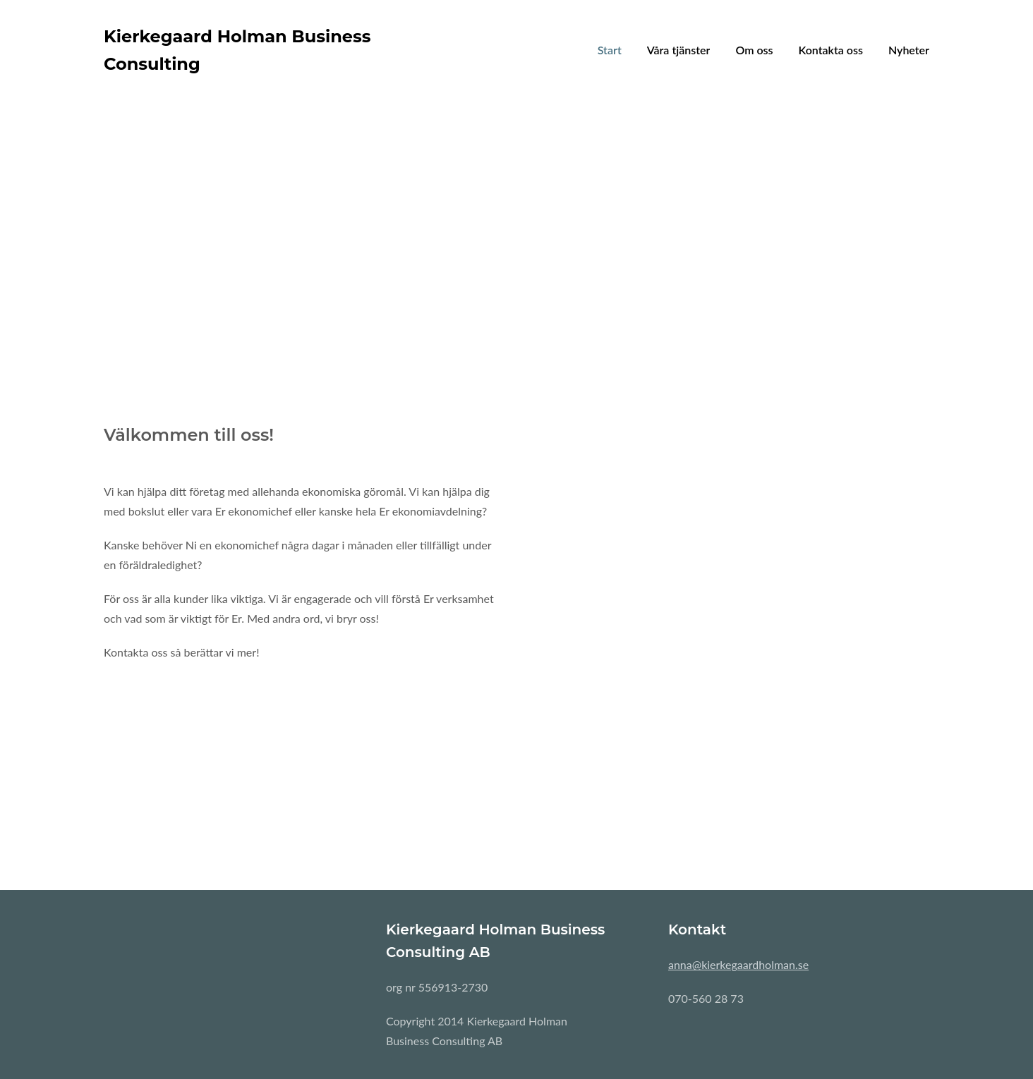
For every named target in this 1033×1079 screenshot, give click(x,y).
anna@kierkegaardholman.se (738, 964)
